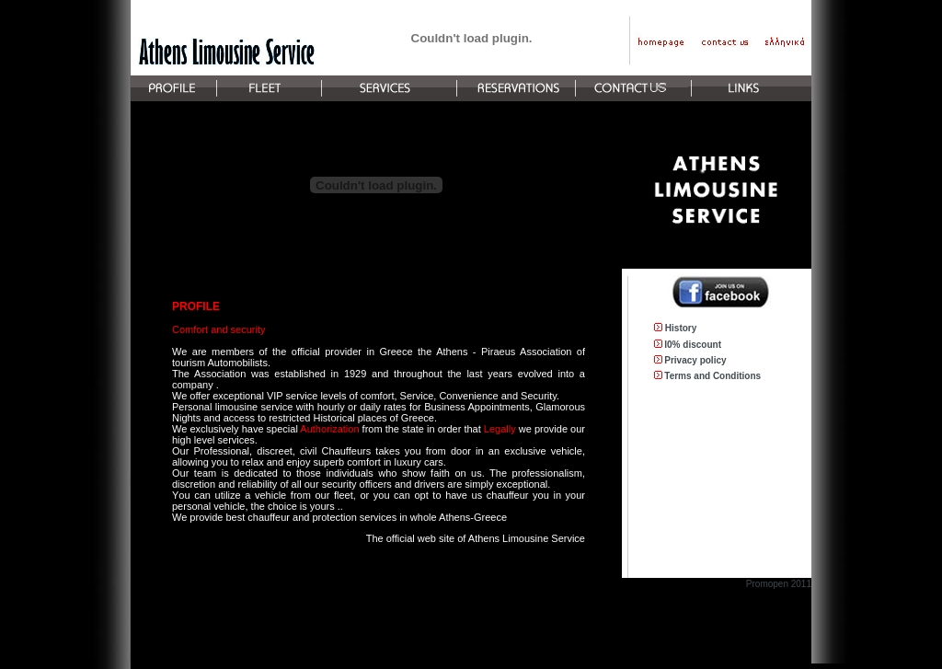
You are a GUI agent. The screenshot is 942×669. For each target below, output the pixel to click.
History (680, 328)
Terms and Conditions (712, 376)
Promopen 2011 (778, 584)
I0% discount (692, 345)
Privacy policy (695, 360)
